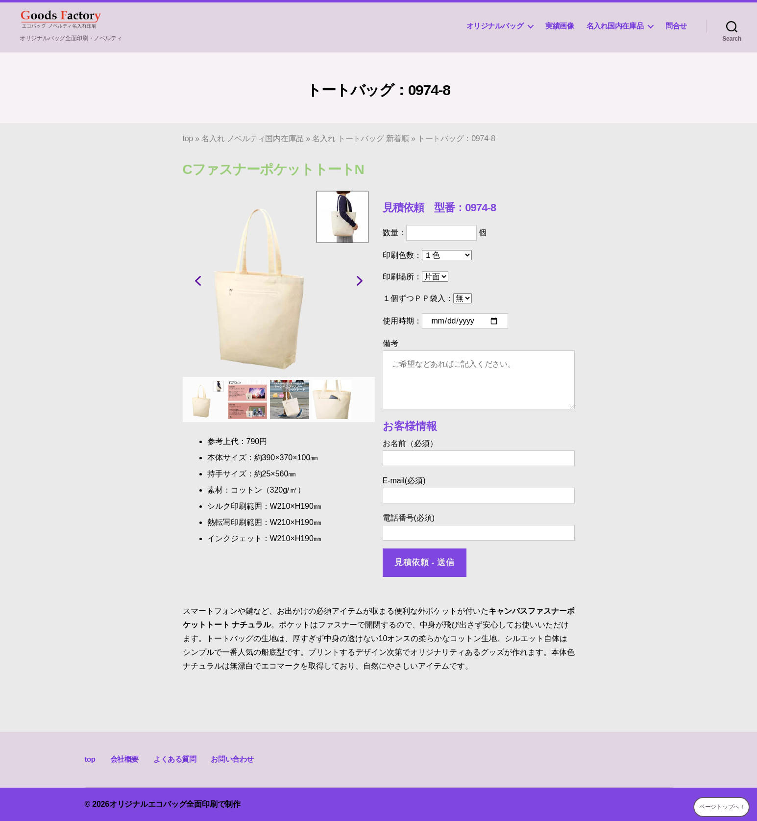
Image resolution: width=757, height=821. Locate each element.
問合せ (676, 26)
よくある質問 (174, 759)
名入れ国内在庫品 (615, 26)
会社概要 (124, 759)
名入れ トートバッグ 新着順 (360, 138)
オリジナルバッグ (495, 26)
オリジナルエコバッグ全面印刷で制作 (175, 804)
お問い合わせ (232, 759)
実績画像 (559, 26)
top (188, 138)
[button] (198, 281)
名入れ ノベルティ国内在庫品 (252, 138)
